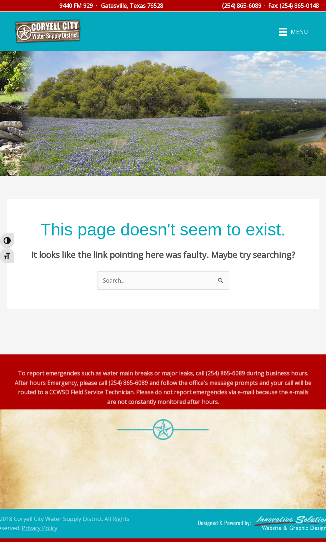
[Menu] (294, 31)
